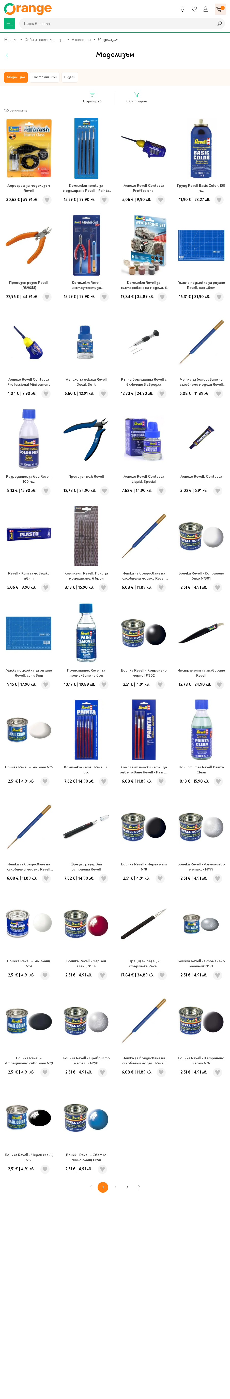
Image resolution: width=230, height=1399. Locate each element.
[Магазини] (182, 9)
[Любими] (194, 9)
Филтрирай (136, 98)
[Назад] (7, 55)
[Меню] (9, 23)
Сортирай (92, 98)
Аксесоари (81, 39)
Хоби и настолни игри (45, 39)
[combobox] (115, 23)
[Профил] (206, 9)
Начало (11, 39)
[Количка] (220, 9)
